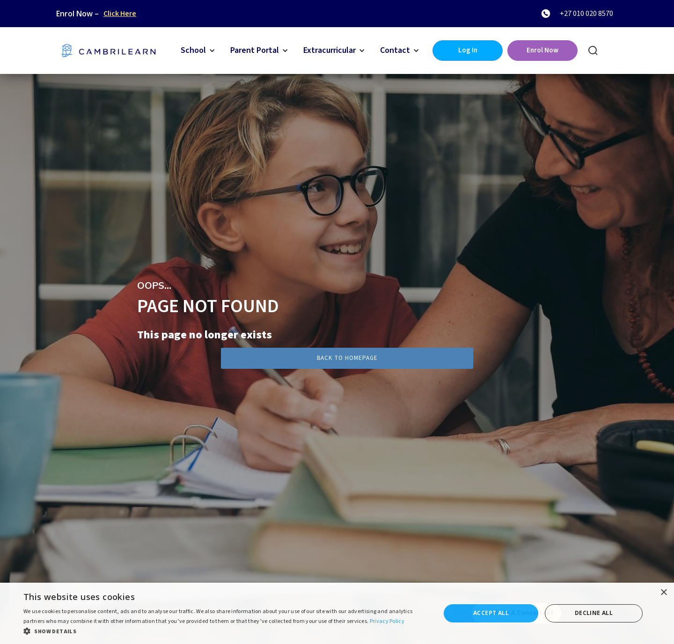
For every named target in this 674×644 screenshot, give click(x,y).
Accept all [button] (491, 613)
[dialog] (337, 613)
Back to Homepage (347, 358)
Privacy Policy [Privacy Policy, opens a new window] (387, 621)
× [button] (663, 592)
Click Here (119, 13)
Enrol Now (542, 50)
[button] (198, 50)
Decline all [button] (594, 613)
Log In (467, 50)
